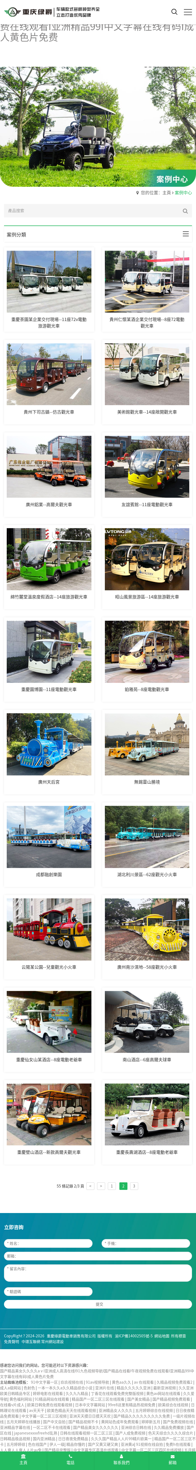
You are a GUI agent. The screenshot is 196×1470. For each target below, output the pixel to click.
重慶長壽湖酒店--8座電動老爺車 (147, 1152)
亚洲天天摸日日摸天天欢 (90, 1416)
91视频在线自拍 (150, 1444)
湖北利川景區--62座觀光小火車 (147, 874)
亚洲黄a (127, 1444)
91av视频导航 (98, 1382)
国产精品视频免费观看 (171, 1399)
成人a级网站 (11, 1388)
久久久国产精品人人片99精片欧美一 (121, 1439)
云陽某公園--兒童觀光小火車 (49, 967)
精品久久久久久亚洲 (134, 1388)
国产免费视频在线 (178, 1422)
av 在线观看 (144, 1382)
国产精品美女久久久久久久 (96, 1427)
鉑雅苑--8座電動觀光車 (147, 689)
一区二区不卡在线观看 (52, 1427)
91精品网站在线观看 (52, 1399)
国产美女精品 (139, 1399)
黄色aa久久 (122, 1382)
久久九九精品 (77, 1393)
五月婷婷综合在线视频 (154, 1410)
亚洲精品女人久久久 (116, 1410)
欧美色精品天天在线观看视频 (72, 1410)
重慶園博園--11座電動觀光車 (49, 689)
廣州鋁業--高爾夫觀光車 (49, 504)
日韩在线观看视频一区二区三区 (86, 1433)
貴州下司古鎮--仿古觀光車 (49, 412)
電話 (70, 1459)
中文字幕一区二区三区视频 (44, 1416)
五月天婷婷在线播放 (23, 1422)
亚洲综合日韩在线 (136, 1427)
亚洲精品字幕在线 (15, 1427)
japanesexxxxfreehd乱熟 (36, 1433)
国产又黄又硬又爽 (103, 1444)
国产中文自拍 (54, 1422)
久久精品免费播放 (169, 1427)
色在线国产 (38, 1444)
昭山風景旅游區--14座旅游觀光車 (147, 597)
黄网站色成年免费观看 (120, 1422)
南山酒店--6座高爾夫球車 (147, 1059)
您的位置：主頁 (156, 193)
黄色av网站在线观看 (163, 1393)
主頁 (23, 1459)
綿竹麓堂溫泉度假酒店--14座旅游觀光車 (48, 597)
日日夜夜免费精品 (73, 1439)
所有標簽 (178, 1336)
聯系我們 (121, 1459)
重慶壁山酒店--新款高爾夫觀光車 (49, 1152)
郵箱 (173, 1460)
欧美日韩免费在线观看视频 (50, 1405)
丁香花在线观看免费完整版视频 (117, 1393)
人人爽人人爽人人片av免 (21, 1450)
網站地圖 (161, 1336)
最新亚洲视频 (165, 1388)
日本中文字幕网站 (90, 1405)
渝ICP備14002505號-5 (134, 1336)
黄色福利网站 (21, 1399)
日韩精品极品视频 (15, 1439)
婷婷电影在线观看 (48, 1393)
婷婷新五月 (151, 1422)
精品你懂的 (76, 1444)
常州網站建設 (52, 1342)
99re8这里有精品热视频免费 (132, 1405)
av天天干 (37, 1410)
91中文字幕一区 (45, 1382)
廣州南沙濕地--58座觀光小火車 (147, 967)
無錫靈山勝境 (147, 782)
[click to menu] (188, 12)
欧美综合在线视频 (173, 1405)
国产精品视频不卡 (83, 1422)
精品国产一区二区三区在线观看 (98, 1399)
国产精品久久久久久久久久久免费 (142, 1416)
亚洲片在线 (105, 1388)
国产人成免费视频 (130, 1433)
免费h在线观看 (178, 1444)
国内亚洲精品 (44, 1439)
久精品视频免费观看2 (174, 1382)
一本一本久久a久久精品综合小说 (65, 1388)
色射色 (30, 1388)
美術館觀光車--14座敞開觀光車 (147, 412)
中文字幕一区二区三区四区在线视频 (151, 1450)
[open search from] (174, 11)
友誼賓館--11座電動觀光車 (147, 504)
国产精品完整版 (58, 1450)
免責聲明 (11, 1342)
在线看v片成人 (12, 1405)
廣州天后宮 (49, 782)
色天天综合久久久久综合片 (171, 1433)
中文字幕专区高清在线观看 (96, 1450)
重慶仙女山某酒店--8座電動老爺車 (49, 1059)
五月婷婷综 (16, 1444)
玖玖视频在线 (72, 1382)
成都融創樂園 (49, 874)
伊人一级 (57, 1444)
